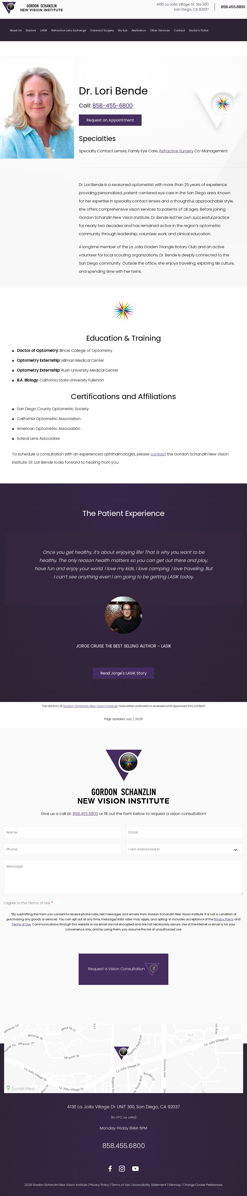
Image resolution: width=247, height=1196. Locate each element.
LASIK (43, 43)
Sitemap (174, 1185)
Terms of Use (21, 924)
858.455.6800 (227, 13)
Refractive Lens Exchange (68, 43)
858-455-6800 (113, 105)
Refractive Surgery (176, 151)
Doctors (31, 43)
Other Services (160, 43)
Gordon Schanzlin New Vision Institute (90, 706)
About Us (16, 43)
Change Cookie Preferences (203, 1185)
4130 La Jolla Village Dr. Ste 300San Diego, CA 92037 (176, 13)
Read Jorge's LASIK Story (123, 673)
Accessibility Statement (149, 1185)
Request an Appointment (110, 120)
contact (158, 454)
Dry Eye (122, 43)
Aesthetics (138, 43)
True (57, 902)
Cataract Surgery (102, 43)
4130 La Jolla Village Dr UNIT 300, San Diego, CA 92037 (123, 1107)
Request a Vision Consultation (116, 969)
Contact (179, 43)
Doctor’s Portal (198, 43)
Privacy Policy (223, 919)
